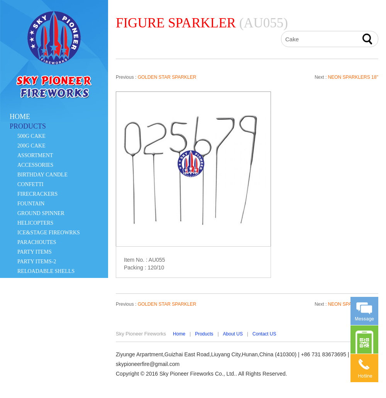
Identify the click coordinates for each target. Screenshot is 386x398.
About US (233, 334)
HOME (20, 116)
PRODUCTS (28, 126)
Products (204, 334)
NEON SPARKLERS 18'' (353, 77)
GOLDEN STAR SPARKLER (167, 77)
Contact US (264, 334)
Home (179, 334)
